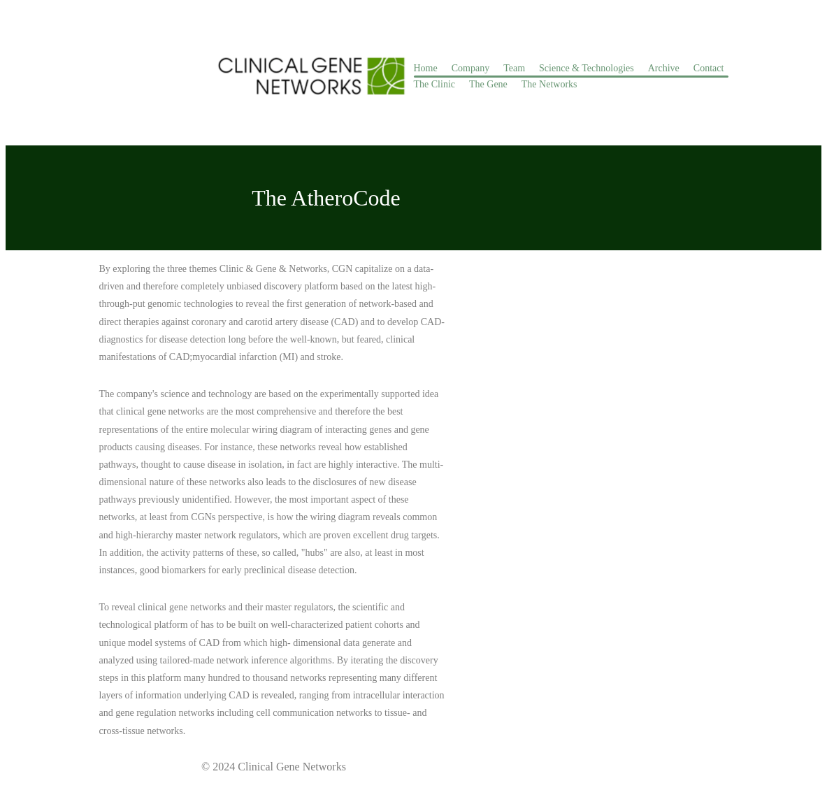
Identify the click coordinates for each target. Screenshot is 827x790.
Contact (708, 68)
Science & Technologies (586, 68)
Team (514, 68)
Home (426, 68)
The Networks (549, 84)
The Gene (488, 84)
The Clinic (435, 84)
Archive (663, 68)
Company (470, 68)
